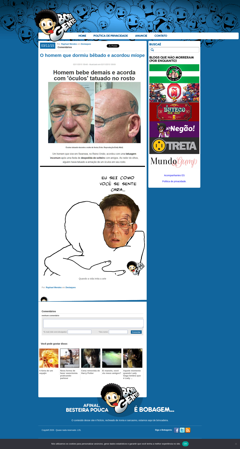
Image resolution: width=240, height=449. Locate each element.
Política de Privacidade (111, 35)
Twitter (182, 430)
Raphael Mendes (69, 44)
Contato (160, 35)
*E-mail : (55, 332)
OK (185, 443)
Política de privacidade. (174, 181)
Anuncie (141, 35)
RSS (188, 430)
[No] (236, 443)
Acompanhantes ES (174, 175)
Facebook (176, 430)
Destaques (86, 44)
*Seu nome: (103, 332)
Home (82, 35)
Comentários (64, 47)
